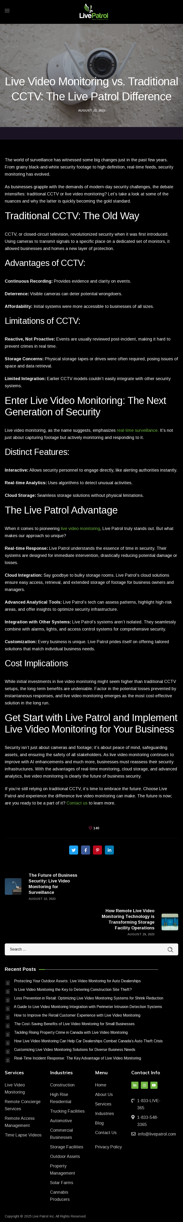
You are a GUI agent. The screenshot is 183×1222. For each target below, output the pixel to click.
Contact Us (106, 1132)
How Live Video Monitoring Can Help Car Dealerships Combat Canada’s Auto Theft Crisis (88, 1041)
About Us (104, 1094)
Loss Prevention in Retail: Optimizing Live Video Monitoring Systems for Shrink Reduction (88, 998)
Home (100, 1085)
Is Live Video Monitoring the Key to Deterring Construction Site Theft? (73, 990)
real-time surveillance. (138, 430)
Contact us (76, 803)
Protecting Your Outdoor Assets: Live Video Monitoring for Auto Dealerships (77, 981)
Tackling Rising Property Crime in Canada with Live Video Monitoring (71, 1032)
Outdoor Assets (65, 1156)
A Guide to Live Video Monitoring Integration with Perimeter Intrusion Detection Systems (88, 1007)
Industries (104, 1113)
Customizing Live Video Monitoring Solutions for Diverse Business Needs (74, 1050)
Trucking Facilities (67, 1111)
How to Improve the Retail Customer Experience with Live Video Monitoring (77, 1015)
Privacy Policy (108, 1147)
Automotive (61, 1120)
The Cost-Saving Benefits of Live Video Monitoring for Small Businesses (74, 1024)
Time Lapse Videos (23, 1135)
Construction (62, 1085)
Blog (99, 1123)
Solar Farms (61, 1182)
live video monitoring (80, 528)
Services (103, 1104)
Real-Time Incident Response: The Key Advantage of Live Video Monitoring (77, 1058)
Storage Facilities (66, 1147)
